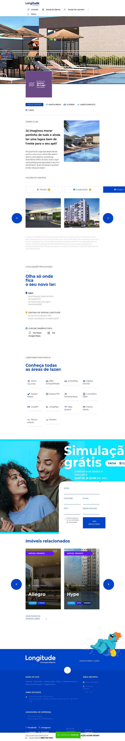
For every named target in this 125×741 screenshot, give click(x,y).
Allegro (36, 594)
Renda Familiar (90, 508)
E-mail (86, 498)
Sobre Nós (38, 681)
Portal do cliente (51, 9)
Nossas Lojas (49, 681)
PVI (86, 692)
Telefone (68, 498)
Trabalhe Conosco (69, 681)
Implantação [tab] (82, 189)
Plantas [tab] (43, 189)
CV (91, 692)
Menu (31, 14)
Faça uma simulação (34, 684)
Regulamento (50, 684)
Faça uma (81, 736)
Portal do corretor (74, 9)
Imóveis (32, 9)
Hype (73, 594)
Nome (66, 488)
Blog (58, 681)
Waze (34, 333)
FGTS (66, 508)
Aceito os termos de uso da (73, 520)
